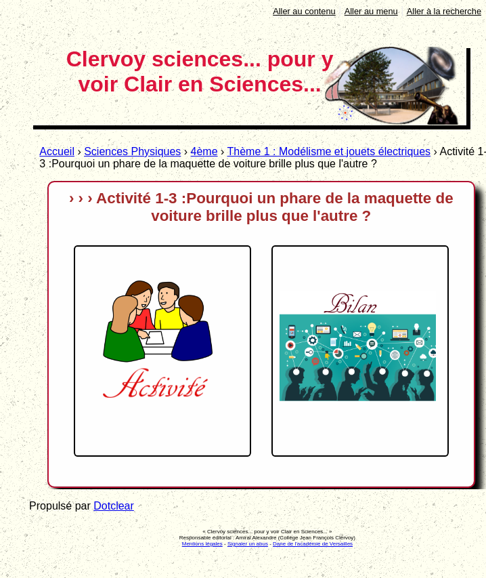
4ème (204, 151)
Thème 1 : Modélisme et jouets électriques (329, 151)
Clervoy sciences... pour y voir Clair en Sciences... (200, 71)
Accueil (56, 151)
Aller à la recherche (444, 11)
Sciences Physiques (132, 151)
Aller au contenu (304, 11)
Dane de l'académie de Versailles (313, 544)
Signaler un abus (247, 544)
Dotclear (113, 506)
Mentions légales (202, 544)
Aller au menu (371, 11)
